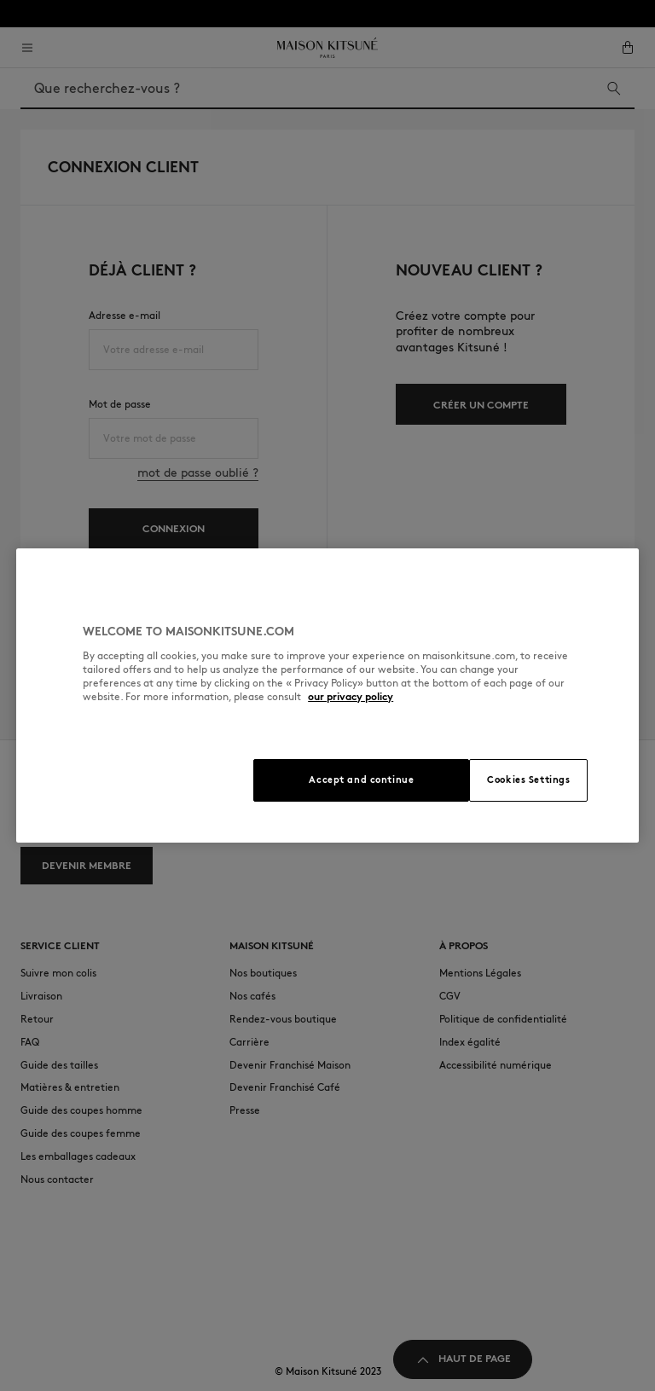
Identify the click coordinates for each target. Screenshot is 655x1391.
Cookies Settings (528, 779)
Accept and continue (361, 779)
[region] (327, 695)
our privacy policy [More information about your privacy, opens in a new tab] (350, 696)
